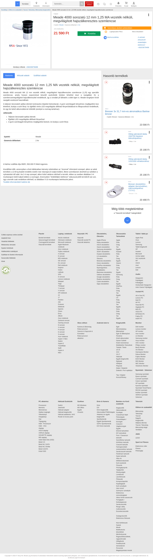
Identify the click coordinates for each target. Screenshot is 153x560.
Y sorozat (61, 288)
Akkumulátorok (122, 410)
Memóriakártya (121, 329)
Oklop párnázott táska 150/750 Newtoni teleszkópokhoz (137, 136)
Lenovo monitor (141, 329)
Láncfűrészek (122, 477)
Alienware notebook (64, 240)
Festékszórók (120, 543)
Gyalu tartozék (121, 456)
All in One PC (140, 295)
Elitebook (61, 307)
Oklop (130, 141)
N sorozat (61, 325)
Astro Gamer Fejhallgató (144, 287)
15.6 (117, 352)
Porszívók (119, 548)
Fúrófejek (120, 412)
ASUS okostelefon (103, 245)
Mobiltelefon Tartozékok (124, 345)
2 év (79, 25)
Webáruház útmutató (8, 245)
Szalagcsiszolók (121, 516)
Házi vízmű (120, 488)
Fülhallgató (139, 283)
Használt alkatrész (83, 242)
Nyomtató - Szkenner (144, 370)
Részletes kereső (89, 3)
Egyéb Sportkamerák (104, 421)
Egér (117, 327)
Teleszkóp (139, 414)
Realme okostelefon (103, 279)
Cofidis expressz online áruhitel (11, 235)
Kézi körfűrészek (123, 523)
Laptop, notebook (65, 234)
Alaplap (41, 428)
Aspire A (61, 350)
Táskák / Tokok (121, 347)
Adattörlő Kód (6, 238)
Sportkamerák (101, 419)
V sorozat (61, 290)
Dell (137, 270)
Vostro (60, 270)
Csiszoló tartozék (122, 445)
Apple (118, 240)
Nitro (59, 353)
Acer (137, 265)
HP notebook (62, 293)
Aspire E (61, 343)
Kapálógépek (120, 484)
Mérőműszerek (121, 534)
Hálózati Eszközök (65, 401)
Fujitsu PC (139, 316)
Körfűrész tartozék (122, 442)
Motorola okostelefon (104, 261)
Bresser (114, 117)
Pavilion (60, 300)
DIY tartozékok (121, 433)
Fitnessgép (139, 451)
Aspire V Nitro (63, 339)
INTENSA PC (140, 314)
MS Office (80, 408)
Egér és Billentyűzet (123, 334)
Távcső (138, 416)
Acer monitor (140, 334)
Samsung (119, 275)
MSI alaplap (43, 437)
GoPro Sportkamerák (104, 424)
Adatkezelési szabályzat (9, 251)
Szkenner (139, 397)
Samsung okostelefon (104, 249)
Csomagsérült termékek (47, 242)
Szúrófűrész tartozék (123, 440)
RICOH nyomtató (141, 390)
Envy (59, 313)
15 (59, 295)
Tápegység (42, 421)
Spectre (60, 309)
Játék (138, 434)
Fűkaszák (119, 479)
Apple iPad (139, 238)
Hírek (3, 261)
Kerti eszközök (121, 463)
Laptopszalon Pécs (116, 32)
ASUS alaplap (44, 430)
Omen (60, 311)
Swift (59, 348)
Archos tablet (140, 256)
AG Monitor (139, 350)
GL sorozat (61, 263)
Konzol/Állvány (121, 377)
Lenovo (138, 242)
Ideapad (60, 281)
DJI (98, 408)
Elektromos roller (141, 446)
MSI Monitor (140, 361)
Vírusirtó (80, 412)
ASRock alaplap (44, 433)
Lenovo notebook (64, 279)
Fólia (117, 242)
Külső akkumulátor (122, 338)
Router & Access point (65, 417)
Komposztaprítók (122, 481)
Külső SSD (42, 451)
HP (137, 249)
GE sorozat (62, 261)
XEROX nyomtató (142, 395)
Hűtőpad (119, 363)
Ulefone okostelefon (103, 275)
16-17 (118, 354)
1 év (132, 117)
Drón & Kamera (103, 401)
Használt (80, 238)
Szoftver (80, 401)
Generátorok (120, 546)
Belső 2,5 (42, 442)
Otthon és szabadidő (144, 407)
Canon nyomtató (141, 381)
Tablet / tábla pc (142, 234)
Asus (137, 240)
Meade (61, 25)
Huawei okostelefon (103, 254)
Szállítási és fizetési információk (12, 255)
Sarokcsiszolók (122, 504)
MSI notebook (62, 258)
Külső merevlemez (122, 343)
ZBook (60, 316)
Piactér (41, 234)
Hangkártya (42, 417)
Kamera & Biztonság (84, 327)
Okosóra (100, 258)
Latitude (60, 272)
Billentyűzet (120, 331)
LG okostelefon (102, 256)
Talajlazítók (120, 470)
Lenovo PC (139, 298)
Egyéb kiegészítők (122, 359)
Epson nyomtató (141, 376)
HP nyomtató (140, 383)
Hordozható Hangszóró (143, 285)
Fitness (138, 448)
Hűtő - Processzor (45, 424)
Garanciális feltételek (8, 258)
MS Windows (81, 405)
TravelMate (62, 346)
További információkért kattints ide (16, 182)
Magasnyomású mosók (124, 550)
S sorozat (61, 334)
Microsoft (139, 254)
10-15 (118, 350)
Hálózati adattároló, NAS (66, 414)
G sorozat (61, 277)
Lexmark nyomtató (142, 379)
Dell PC (138, 300)
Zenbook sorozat (63, 320)
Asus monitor (140, 340)
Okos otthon (82, 323)
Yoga (59, 284)
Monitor (139, 323)
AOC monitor (140, 343)
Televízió (139, 401)
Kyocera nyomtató (142, 386)
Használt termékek (45, 245)
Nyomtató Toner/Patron (143, 388)
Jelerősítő (61, 408)
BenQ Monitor (140, 347)
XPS (59, 274)
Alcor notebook (63, 249)
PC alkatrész (43, 401)
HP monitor (139, 331)
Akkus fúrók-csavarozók (124, 497)
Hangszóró (139, 278)
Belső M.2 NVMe (45, 447)
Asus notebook (63, 318)
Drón (98, 405)
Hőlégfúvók (120, 541)
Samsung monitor (142, 338)
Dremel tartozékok (123, 431)
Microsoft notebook (64, 242)
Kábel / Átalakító (122, 368)
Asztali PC (140, 292)
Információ (45, 4)
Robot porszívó (82, 329)
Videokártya (43, 414)
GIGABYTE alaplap (46, 435)
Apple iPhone (101, 240)
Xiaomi (118, 263)
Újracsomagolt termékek (47, 240)
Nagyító (138, 418)
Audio (138, 274)
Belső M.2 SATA (44, 444)
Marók (120, 527)
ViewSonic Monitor (142, 366)
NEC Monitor (140, 363)
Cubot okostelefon (103, 281)
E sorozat (61, 256)
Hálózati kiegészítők (65, 412)
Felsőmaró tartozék (122, 454)
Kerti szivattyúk (121, 486)
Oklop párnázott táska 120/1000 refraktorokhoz (138, 160)
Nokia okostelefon (103, 242)
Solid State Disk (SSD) (46, 440)
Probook (61, 304)
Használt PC (140, 305)
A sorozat (61, 254)
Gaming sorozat (64, 323)
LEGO (138, 438)
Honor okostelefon (103, 263)
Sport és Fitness (142, 442)
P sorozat (61, 330)
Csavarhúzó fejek (123, 415)
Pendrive (119, 336)
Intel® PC (139, 318)
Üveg (118, 245)
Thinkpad (61, 286)
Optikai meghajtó (44, 412)
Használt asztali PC (84, 240)
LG (117, 298)
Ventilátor (139, 430)
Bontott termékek (44, 238)
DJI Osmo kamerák (104, 426)
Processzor (42, 405)
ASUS (138, 263)
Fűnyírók (119, 465)
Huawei (118, 252)
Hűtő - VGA (42, 426)
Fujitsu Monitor (141, 357)
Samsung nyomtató (142, 374)
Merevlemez (43, 410)
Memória (42, 408)
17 (59, 297)
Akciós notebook (63, 238)
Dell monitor (140, 327)
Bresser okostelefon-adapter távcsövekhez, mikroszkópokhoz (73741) (138, 187)
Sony (118, 309)
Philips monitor (141, 345)
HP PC (138, 302)
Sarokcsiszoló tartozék (123, 451)
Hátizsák (119, 357)
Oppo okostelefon (103, 284)
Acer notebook (63, 336)
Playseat (119, 366)
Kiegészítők (120, 323)
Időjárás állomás (141, 423)
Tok (117, 247)
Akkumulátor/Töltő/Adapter (106, 412)
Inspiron (60, 268)
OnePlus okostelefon (104, 265)
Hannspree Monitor (142, 352)
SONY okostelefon (103, 252)
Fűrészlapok (121, 417)
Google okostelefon (103, 277)
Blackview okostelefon (104, 272)
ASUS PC (139, 312)
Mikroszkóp (139, 411)
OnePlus (119, 286)
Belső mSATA (44, 449)
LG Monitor (139, 336)
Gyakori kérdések (7, 248)
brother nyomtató (141, 392)
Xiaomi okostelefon (103, 247)
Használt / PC (82, 234)
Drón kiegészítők (102, 410)
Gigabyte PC (140, 307)
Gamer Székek (121, 340)
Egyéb (118, 249)
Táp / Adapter (120, 375)
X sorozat (61, 327)
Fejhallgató (139, 280)
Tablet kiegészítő (141, 247)
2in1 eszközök (140, 258)
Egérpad (119, 361)
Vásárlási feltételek (7, 241)
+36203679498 (32, 67)
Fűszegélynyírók (122, 468)
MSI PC (138, 309)
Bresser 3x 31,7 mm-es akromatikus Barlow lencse (127, 112)
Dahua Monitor (141, 354)
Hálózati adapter (63, 410)
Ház (40, 419)
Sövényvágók (122, 472)
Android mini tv (103, 323)
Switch (60, 341)
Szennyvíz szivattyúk (123, 491)
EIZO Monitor (140, 359)
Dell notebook (62, 265)
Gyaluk (121, 525)
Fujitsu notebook (63, 251)
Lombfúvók (120, 474)
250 (59, 302)
